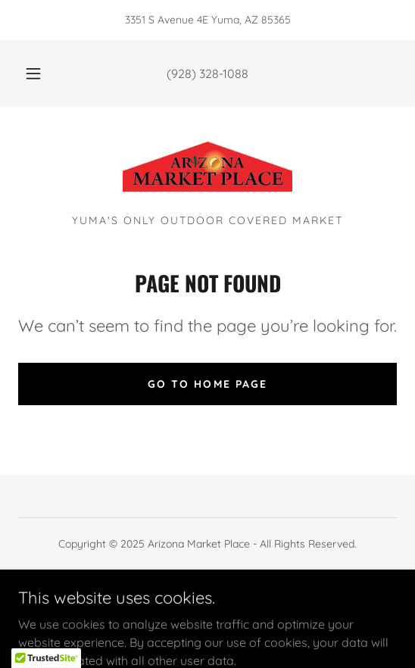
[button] (35, 73)
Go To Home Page (207, 384)
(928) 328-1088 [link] (207, 73)
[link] (207, 166)
